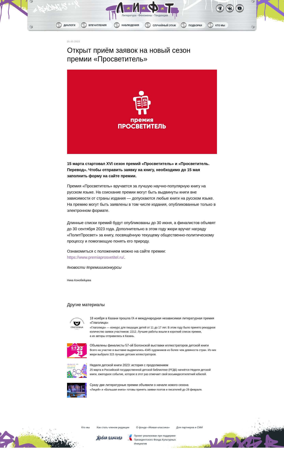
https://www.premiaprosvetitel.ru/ (95, 257)
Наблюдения (130, 25)
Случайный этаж (164, 25)
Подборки (195, 25)
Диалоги (69, 25)
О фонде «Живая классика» (153, 430)
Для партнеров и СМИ (189, 430)
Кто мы (220, 25)
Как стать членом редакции (113, 430)
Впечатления (97, 25)
